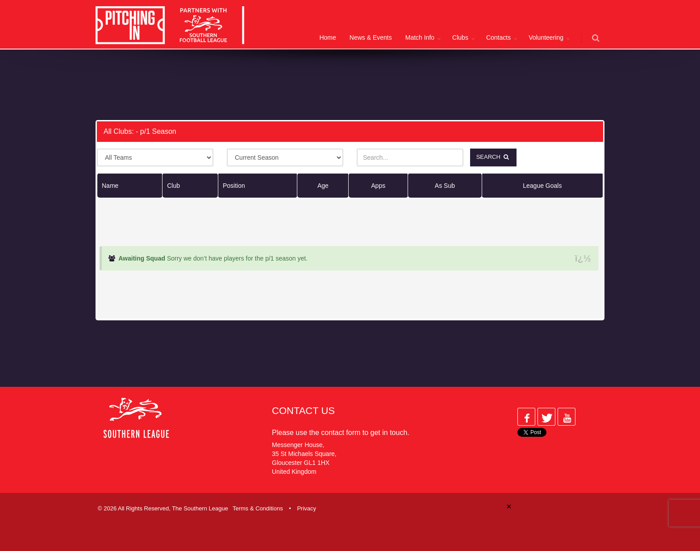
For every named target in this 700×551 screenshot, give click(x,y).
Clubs (460, 37)
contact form (340, 432)
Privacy (306, 508)
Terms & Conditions (258, 508)
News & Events (371, 37)
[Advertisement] (343, 83)
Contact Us (303, 410)
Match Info (419, 37)
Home (327, 37)
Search (494, 156)
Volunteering (546, 37)
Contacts (498, 37)
